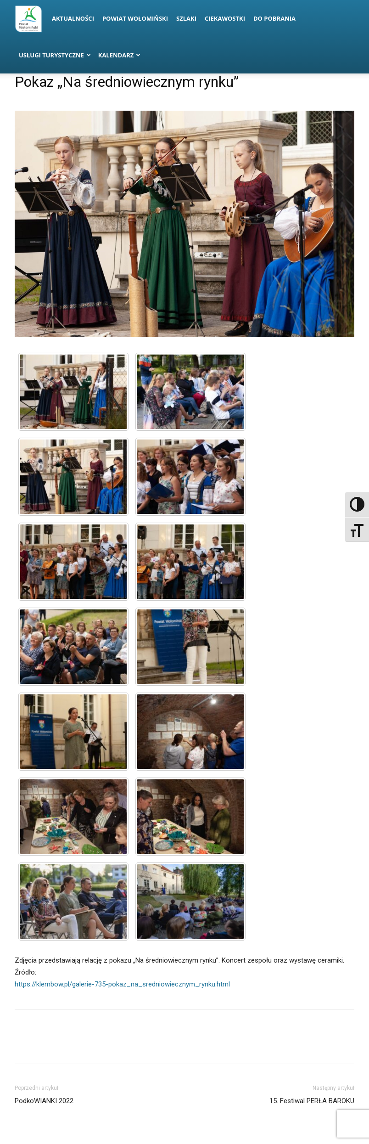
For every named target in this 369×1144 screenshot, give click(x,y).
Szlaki (186, 18)
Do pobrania (274, 18)
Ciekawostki (225, 18)
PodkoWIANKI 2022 (44, 1101)
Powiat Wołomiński (135, 18)
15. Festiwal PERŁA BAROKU (311, 1101)
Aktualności (73, 18)
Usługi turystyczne (55, 55)
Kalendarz (119, 55)
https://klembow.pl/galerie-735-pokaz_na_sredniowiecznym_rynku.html (122, 984)
